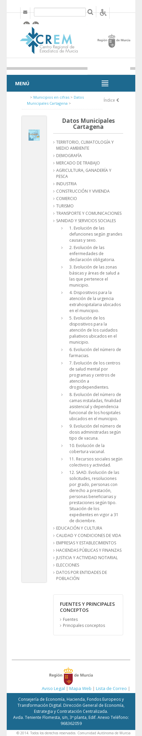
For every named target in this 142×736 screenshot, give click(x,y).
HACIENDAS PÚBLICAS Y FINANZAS (88, 550)
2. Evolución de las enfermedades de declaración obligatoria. (92, 253)
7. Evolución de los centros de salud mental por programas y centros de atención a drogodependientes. (94, 375)
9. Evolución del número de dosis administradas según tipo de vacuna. (95, 432)
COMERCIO (66, 198)
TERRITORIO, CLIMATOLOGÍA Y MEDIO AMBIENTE (85, 145)
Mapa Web (80, 688)
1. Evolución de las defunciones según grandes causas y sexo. (95, 234)
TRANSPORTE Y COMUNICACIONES (88, 213)
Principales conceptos (84, 625)
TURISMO (65, 206)
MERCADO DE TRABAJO (78, 163)
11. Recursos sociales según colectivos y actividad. (95, 462)
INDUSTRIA (66, 184)
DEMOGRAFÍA (69, 155)
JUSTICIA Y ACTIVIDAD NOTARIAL (87, 557)
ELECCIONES (67, 565)
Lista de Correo (111, 688)
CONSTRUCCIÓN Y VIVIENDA (83, 191)
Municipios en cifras (51, 97)
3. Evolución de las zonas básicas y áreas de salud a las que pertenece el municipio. (94, 276)
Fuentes (70, 619)
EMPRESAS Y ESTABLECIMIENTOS (86, 543)
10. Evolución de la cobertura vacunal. (87, 448)
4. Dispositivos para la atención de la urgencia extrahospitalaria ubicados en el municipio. (95, 301)
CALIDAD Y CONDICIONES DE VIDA (88, 535)
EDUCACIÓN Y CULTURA (79, 528)
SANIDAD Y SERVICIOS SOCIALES (86, 221)
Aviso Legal (53, 688)
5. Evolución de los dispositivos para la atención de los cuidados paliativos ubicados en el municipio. (93, 330)
